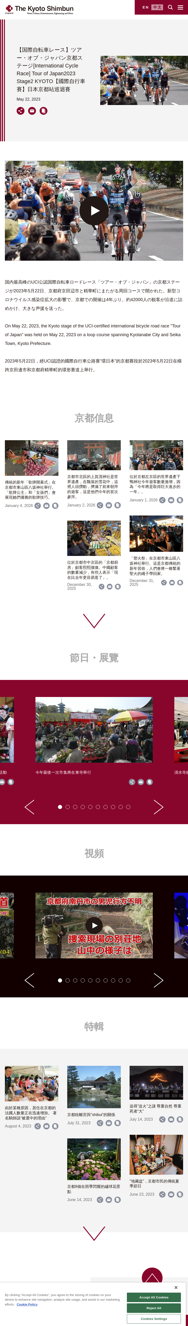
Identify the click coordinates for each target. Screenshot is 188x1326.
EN (146, 7)
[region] (93, 1304)
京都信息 (94, 418)
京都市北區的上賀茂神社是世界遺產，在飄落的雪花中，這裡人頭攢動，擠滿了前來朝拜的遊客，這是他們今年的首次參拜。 (92, 487)
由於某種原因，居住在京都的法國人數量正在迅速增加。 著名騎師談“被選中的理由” (31, 1113)
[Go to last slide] (29, 807)
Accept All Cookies (154, 1297)
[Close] (176, 1287)
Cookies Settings (154, 1319)
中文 (157, 7)
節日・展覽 (94, 658)
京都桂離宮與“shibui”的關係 (91, 1115)
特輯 (94, 1026)
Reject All (154, 1308)
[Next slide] (159, 807)
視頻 (94, 853)
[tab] (60, 807)
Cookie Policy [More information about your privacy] (27, 1304)
